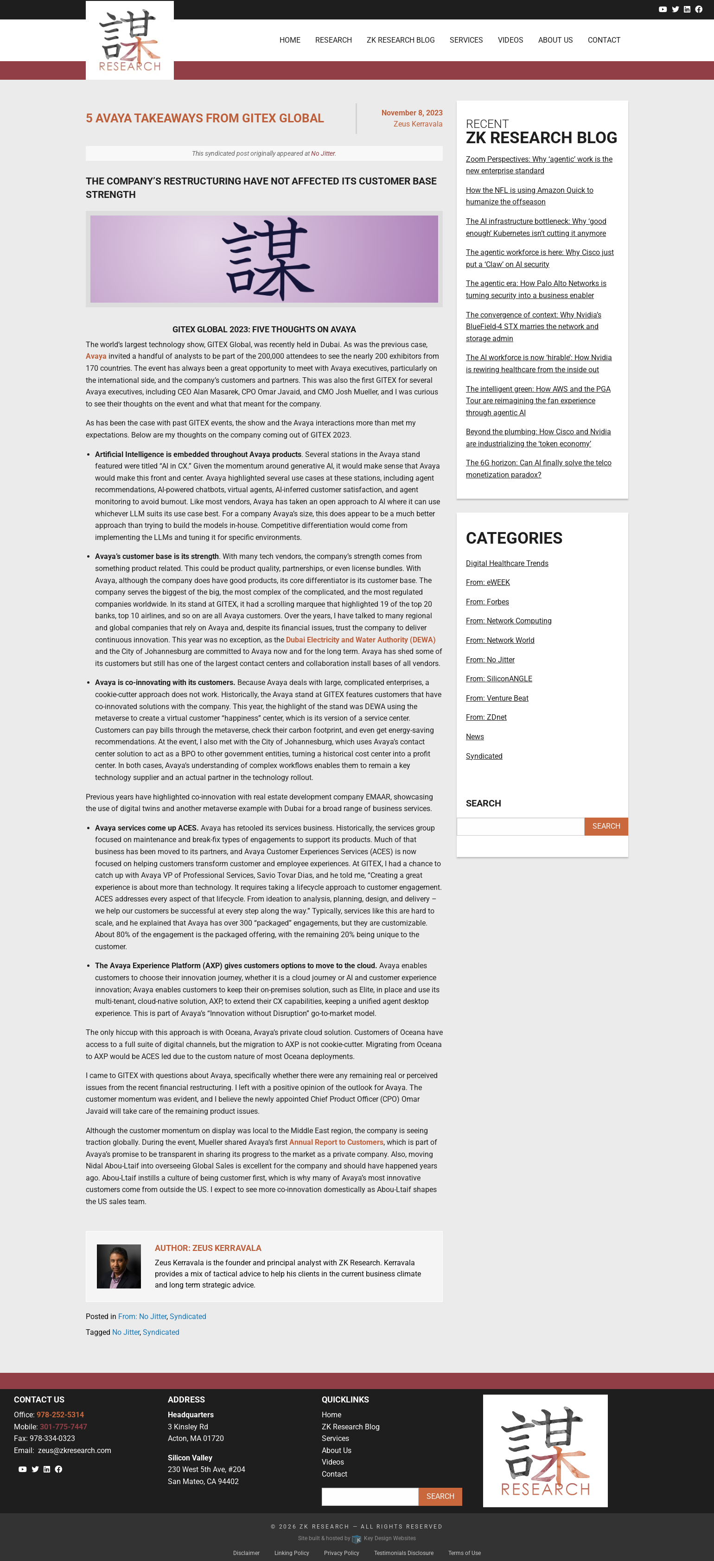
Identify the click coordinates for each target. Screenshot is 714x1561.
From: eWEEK (488, 582)
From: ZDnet (486, 717)
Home (331, 1414)
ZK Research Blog (351, 1426)
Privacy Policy (341, 1553)
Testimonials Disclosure (404, 1553)
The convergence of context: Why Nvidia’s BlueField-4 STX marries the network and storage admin (533, 327)
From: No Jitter (142, 1316)
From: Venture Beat (497, 698)
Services (335, 1438)
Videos (333, 1462)
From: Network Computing (509, 620)
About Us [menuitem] (555, 40)
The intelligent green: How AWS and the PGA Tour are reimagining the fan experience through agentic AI (538, 401)
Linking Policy (291, 1553)
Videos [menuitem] (510, 40)
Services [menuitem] (466, 40)
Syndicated (188, 1316)
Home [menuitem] (290, 40)
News (475, 736)
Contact (334, 1474)
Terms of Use (464, 1553)
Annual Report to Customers (336, 1142)
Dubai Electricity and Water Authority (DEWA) (361, 639)
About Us (336, 1450)
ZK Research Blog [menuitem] (401, 40)
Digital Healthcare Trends (507, 563)
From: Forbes (487, 601)
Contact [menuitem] (604, 40)
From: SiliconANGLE (499, 678)
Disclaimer (246, 1553)
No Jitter (323, 153)
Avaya (96, 356)
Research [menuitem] (333, 40)
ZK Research (325, 1526)
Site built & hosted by (357, 1538)
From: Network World (500, 640)
